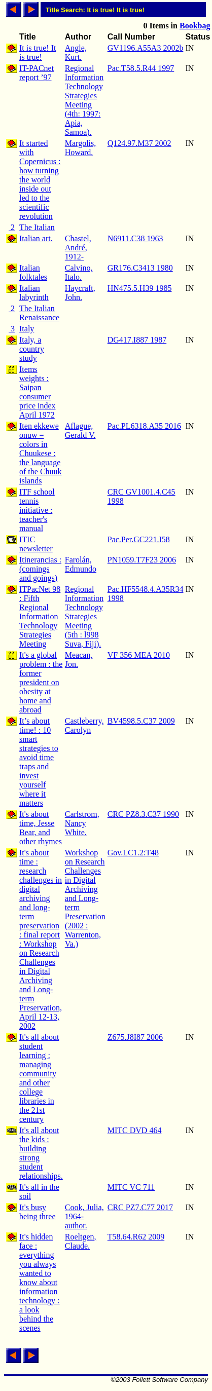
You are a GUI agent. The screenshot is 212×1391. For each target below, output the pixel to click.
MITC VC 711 (131, 1187)
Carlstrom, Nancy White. (82, 823)
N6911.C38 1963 (135, 238)
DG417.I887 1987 (137, 339)
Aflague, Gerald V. (80, 430)
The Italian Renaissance (39, 313)
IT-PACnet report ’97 (36, 73)
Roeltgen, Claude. (80, 1241)
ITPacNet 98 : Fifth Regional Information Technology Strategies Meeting (39, 616)
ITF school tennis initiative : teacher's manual (37, 510)
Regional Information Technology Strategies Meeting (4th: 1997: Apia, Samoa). (84, 100)
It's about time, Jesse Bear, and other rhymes (40, 828)
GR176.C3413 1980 (140, 268)
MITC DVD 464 (135, 1130)
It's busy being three (37, 1212)
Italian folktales (33, 272)
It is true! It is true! (37, 52)
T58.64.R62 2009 (136, 1236)
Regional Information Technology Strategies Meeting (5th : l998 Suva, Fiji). (84, 616)
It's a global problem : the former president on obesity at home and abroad (40, 682)
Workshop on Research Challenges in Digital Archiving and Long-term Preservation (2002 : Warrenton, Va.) (85, 898)
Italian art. (36, 238)
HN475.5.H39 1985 (140, 288)
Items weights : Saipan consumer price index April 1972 (37, 392)
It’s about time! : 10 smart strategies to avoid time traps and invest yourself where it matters (38, 762)
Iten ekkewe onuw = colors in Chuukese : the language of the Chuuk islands (40, 453)
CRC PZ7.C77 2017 (140, 1207)
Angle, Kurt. (76, 52)
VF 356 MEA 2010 (139, 655)
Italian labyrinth (34, 293)
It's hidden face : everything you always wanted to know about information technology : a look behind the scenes (39, 1282)
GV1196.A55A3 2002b (146, 48)
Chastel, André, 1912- (78, 247)
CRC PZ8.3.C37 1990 (143, 814)
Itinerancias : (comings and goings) (40, 568)
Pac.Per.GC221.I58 (139, 539)
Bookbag (195, 25)
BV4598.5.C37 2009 (141, 721)
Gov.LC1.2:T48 (133, 852)
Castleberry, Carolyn (84, 725)
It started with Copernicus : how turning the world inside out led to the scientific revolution (39, 179)
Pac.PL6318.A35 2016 (144, 426)
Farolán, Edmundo (80, 564)
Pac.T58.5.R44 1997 (141, 68)
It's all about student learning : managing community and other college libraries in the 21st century (39, 1078)
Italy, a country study (31, 348)
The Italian (37, 227)
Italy (26, 328)
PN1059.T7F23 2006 (142, 559)
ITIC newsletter (36, 544)
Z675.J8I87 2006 (135, 1037)
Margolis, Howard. (80, 148)
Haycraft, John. (80, 293)
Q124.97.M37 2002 (139, 143)
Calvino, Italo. (79, 272)
